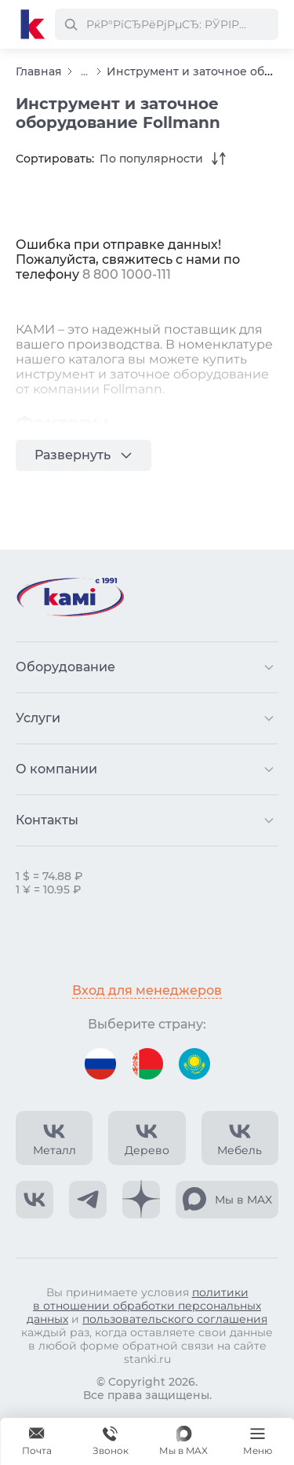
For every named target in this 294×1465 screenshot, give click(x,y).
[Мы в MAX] (183, 1441)
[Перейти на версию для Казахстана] (194, 1064)
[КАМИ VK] (34, 1199)
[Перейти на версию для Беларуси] (147, 1064)
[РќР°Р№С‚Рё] (70, 24)
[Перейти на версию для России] (100, 1064)
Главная (39, 71)
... (84, 72)
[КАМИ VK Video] (54, 1138)
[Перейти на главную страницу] (33, 24)
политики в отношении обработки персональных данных (144, 1305)
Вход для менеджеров (147, 990)
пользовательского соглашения (174, 1319)
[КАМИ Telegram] (88, 1199)
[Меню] (257, 1441)
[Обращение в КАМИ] (36, 1441)
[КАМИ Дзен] (141, 1199)
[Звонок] (110, 1441)
